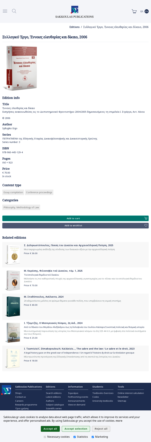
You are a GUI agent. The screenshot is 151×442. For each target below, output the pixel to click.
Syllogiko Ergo (9, 128)
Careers (19, 400)
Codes (95, 396)
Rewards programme (26, 404)
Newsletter (123, 396)
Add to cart (107, 218)
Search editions (54, 393)
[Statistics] (75, 437)
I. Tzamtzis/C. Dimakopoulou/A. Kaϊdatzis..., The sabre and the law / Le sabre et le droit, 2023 (79, 348)
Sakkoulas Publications (28, 386)
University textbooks (102, 400)
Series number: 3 (11, 142)
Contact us (20, 396)
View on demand (76, 404)
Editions (75, 27)
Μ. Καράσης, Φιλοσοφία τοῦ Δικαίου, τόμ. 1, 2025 (53, 270)
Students (97, 386)
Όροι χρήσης (22, 408)
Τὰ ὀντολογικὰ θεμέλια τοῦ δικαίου (41, 274)
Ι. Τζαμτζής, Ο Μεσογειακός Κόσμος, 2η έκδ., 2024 (53, 323)
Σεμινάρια (73, 393)
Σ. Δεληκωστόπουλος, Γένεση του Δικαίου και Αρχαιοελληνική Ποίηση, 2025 (68, 245)
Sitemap (122, 400)
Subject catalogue (55, 404)
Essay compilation (13, 192)
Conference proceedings (39, 192)
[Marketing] (93, 437)
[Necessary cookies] (45, 437)
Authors (50, 400)
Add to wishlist (106, 225)
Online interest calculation (131, 393)
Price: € (31, 253)
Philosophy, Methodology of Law (21, 207)
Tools (121, 386)
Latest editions (53, 396)
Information (75, 386)
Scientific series (54, 408)
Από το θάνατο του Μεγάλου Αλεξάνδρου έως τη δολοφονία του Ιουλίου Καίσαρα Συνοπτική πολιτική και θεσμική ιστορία (84, 327)
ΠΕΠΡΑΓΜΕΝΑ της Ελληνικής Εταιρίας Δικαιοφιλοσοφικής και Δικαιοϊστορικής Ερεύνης (49, 138)
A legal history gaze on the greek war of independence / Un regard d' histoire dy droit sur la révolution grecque (79, 352)
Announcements (76, 400)
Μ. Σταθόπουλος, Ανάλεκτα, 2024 (43, 296)
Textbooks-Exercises (102, 393)
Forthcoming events (78, 396)
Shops (18, 393)
